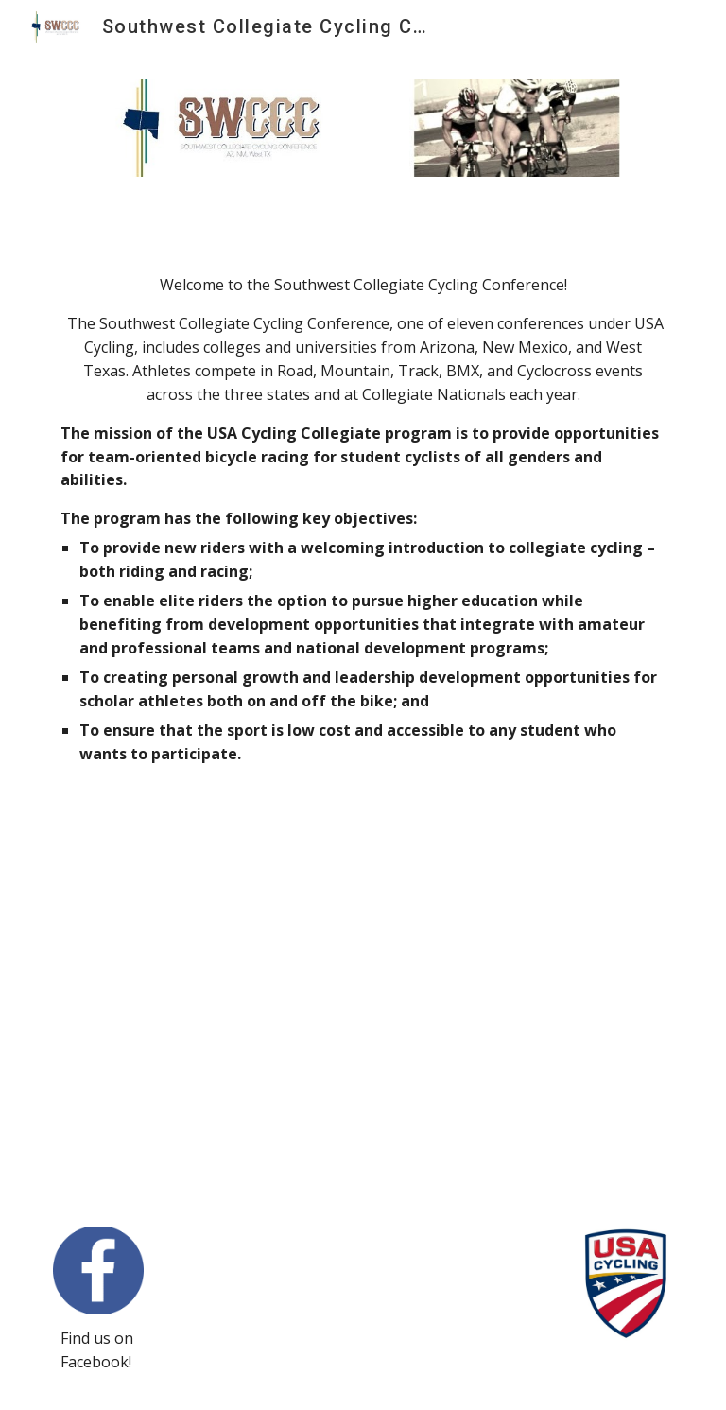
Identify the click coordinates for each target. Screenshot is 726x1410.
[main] (362, 539)
